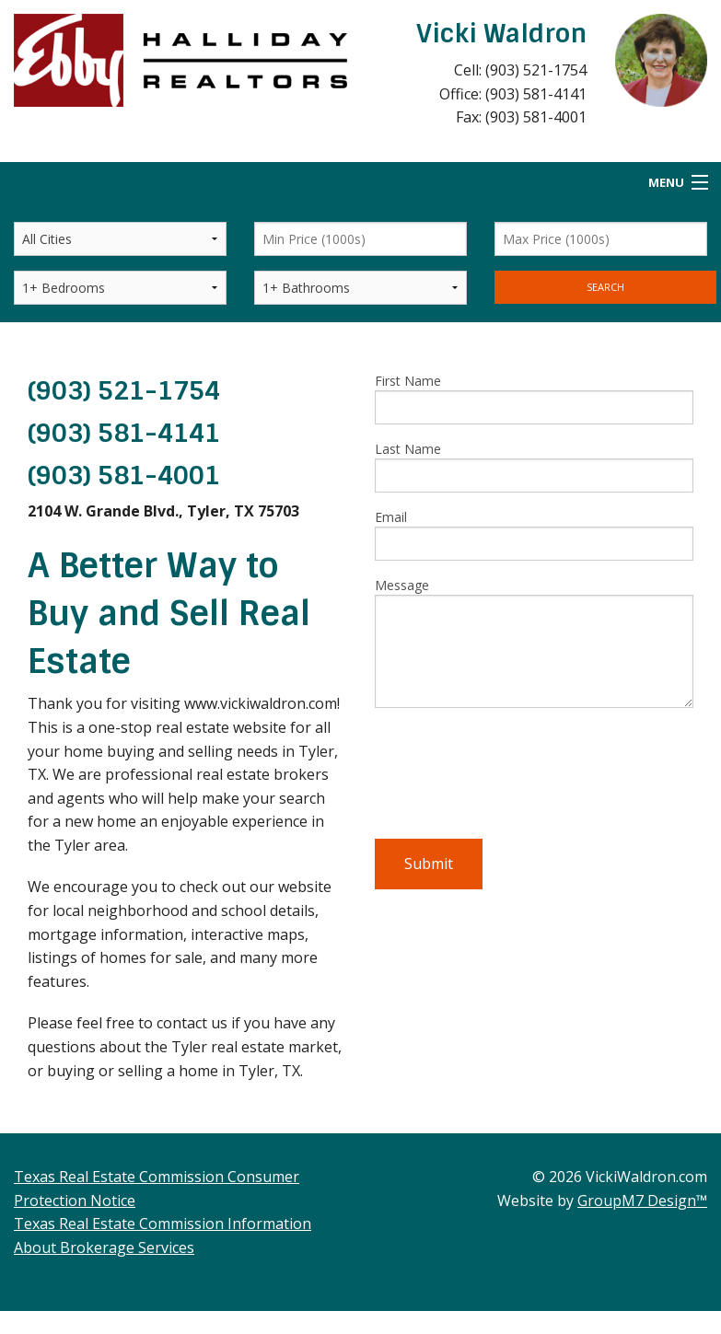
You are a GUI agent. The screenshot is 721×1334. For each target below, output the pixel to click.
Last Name (534, 466)
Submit (428, 863)
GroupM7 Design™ (642, 1200)
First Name (534, 398)
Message (534, 642)
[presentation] (515, 781)
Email (534, 534)
